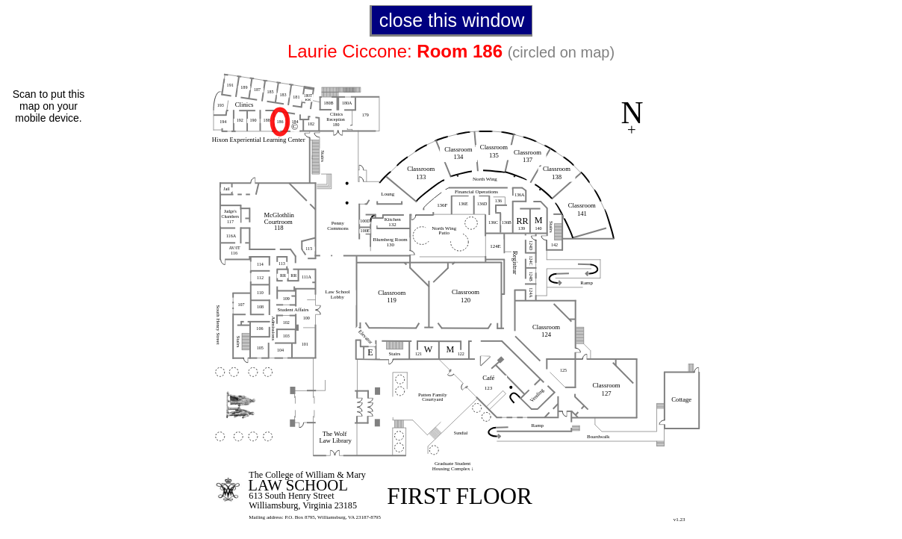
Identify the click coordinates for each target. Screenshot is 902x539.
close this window (452, 20)
